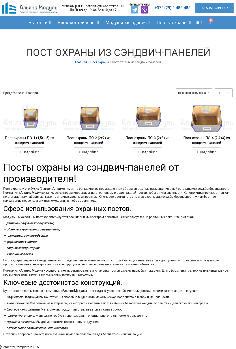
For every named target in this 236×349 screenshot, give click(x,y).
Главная (81, 62)
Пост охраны (99, 62)
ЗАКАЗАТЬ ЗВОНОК (214, 8)
